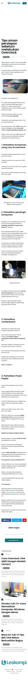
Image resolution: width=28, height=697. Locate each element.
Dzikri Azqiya (6, 57)
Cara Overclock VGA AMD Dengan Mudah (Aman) (13, 561)
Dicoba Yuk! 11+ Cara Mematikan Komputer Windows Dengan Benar (13, 608)
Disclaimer (19, 671)
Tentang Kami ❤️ (9, 669)
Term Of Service (19, 669)
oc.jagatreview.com (11, 492)
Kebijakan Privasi (10, 671)
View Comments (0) (13, 540)
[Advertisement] (13, 20)
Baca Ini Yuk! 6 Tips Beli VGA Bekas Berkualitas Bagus (12, 637)
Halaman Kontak (14, 673)
